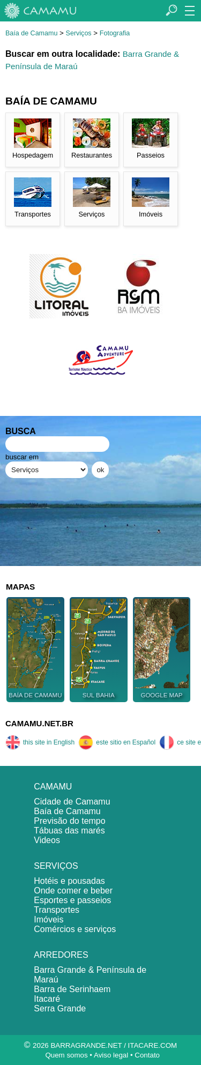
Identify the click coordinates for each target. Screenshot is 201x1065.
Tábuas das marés (69, 830)
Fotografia (115, 33)
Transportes (56, 909)
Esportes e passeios (72, 900)
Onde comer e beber (73, 890)
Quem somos (66, 1055)
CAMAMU (53, 786)
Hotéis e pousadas (69, 880)
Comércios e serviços (75, 929)
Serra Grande (60, 1008)
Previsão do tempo (69, 820)
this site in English (40, 742)
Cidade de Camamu (72, 801)
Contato (147, 1055)
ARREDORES (61, 954)
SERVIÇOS (56, 865)
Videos (47, 840)
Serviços (79, 33)
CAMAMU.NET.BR (39, 723)
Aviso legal (111, 1055)
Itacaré (47, 998)
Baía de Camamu (31, 33)
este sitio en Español (116, 742)
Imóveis (48, 919)
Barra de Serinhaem (72, 989)
